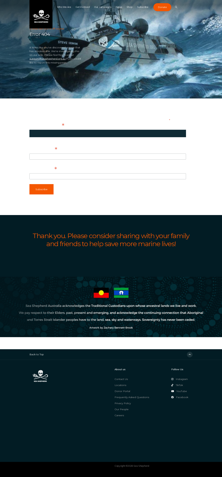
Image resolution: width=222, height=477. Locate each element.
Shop (130, 7)
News (119, 7)
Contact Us (121, 379)
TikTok (177, 385)
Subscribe (142, 7)
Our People (122, 409)
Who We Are (64, 7)
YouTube (179, 391)
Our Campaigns (102, 7)
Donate (162, 7)
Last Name (43, 169)
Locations (120, 385)
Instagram (179, 379)
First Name (43, 149)
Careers (119, 415)
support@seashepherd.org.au (47, 58)
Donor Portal (122, 391)
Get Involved (83, 7)
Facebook (179, 397)
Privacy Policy (123, 403)
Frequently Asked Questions (132, 397)
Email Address (46, 125)
